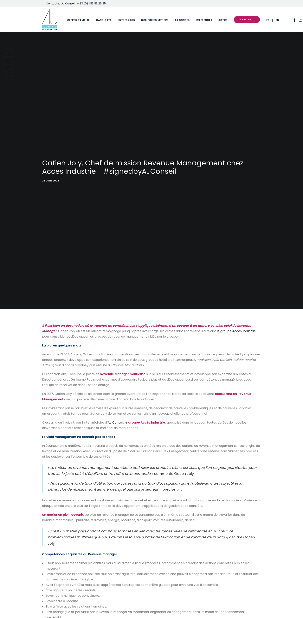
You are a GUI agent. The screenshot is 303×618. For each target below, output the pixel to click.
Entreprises (126, 20)
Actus (223, 20)
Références (204, 20)
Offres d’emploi (78, 20)
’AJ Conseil (115, 412)
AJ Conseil (182, 20)
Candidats (104, 20)
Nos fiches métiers (155, 20)
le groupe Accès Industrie (236, 321)
